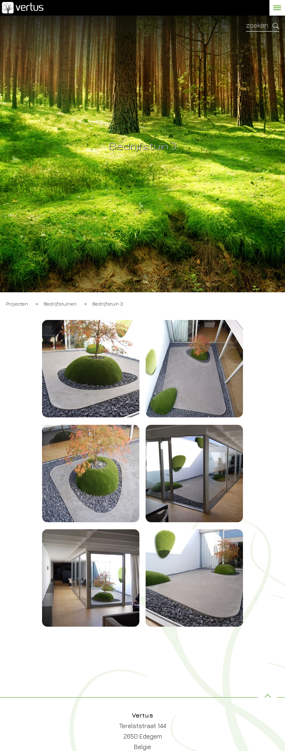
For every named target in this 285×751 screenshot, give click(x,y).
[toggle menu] (277, 8)
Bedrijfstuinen (60, 303)
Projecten (17, 303)
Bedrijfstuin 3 (107, 303)
